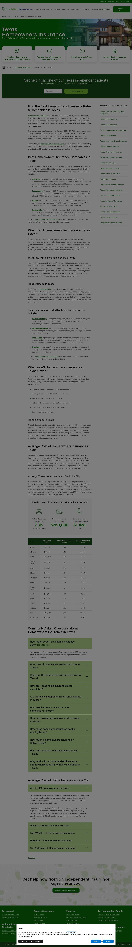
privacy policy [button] (71, 932)
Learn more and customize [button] (30, 941)
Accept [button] (108, 941)
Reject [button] (96, 941)
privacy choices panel (25, 936)
